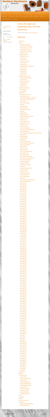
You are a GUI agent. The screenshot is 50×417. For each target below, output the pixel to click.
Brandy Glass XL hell (25, 121)
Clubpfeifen (22, 396)
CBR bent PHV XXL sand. (26, 49)
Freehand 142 (23, 355)
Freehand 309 (23, 86)
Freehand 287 (23, 233)
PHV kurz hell (23, 119)
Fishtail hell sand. (24, 106)
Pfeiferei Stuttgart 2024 (25, 381)
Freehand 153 (23, 343)
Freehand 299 (23, 226)
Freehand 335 (23, 84)
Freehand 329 (23, 204)
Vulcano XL (23, 166)
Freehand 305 (23, 224)
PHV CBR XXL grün (25, 152)
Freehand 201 (23, 313)
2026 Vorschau (24, 376)
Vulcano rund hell (24, 126)
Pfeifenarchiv (22, 92)
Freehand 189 (23, 72)
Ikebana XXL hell (24, 147)
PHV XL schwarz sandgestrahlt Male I (28, 179)
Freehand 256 (23, 258)
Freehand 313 (23, 218)
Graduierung (22, 371)
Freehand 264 (23, 249)
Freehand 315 (23, 216)
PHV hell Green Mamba (25, 127)
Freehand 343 (23, 191)
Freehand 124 (23, 363)
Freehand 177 (23, 321)
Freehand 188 (23, 74)
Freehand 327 (23, 208)
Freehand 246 (23, 268)
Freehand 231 (23, 288)
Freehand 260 (23, 253)
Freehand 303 (23, 67)
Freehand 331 (23, 203)
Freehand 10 (23, 368)
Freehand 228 (23, 291)
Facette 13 (23, 335)
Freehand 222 (23, 293)
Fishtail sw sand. (24, 59)
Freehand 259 (23, 254)
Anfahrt (21, 398)
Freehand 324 (23, 211)
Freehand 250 (23, 264)
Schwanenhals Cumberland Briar (27, 116)
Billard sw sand (24, 64)
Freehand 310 (23, 223)
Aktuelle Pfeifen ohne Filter (25, 76)
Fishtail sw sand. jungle (25, 61)
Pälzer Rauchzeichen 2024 (26, 383)
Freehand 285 (23, 236)
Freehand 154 (23, 341)
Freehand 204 (23, 311)
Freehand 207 (23, 310)
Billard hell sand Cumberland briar (27, 66)
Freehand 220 (23, 296)
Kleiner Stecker (24, 146)
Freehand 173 (23, 326)
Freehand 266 (23, 248)
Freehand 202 (23, 71)
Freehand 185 (23, 318)
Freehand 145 (23, 350)
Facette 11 (23, 336)
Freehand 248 (23, 266)
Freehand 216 (23, 301)
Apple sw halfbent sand (25, 81)
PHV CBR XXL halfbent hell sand (27, 99)
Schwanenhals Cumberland (26, 77)
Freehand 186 (23, 316)
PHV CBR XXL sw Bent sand (26, 156)
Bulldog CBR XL (24, 112)
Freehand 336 (23, 198)
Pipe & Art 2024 (24, 380)
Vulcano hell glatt (24, 137)
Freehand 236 (23, 279)
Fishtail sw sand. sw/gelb (25, 109)
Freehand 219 (23, 298)
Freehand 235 (23, 281)
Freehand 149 (23, 345)
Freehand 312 (23, 219)
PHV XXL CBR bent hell (25, 141)
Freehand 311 (23, 221)
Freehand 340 (23, 194)
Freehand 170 (23, 330)
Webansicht (43, 414)
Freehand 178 (23, 320)
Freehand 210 (23, 308)
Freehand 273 (23, 244)
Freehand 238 (23, 276)
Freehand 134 (23, 358)
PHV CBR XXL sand (25, 154)
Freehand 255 (23, 259)
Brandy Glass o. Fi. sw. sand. (26, 47)
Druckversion (7, 413)
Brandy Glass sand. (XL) (25, 173)
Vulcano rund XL (24, 171)
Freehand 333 (23, 199)
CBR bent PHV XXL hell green (26, 46)
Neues (21, 42)
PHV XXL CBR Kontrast (25, 144)
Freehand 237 (23, 278)
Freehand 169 (23, 331)
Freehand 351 (23, 183)
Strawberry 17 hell (24, 52)
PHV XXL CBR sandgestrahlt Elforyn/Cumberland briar (31, 132)
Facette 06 (23, 340)
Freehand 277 (23, 239)
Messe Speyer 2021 (25, 391)
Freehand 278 (23, 238)
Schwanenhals (24, 134)
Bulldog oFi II (23, 139)
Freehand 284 (23, 234)
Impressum (22, 401)
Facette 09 (23, 338)
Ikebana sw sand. (24, 124)
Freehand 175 (23, 323)
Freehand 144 (23, 351)
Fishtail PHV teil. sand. (25, 122)
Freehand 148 (23, 346)
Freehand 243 (23, 271)
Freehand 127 (23, 360)
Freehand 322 (23, 89)
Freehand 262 (23, 251)
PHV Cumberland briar (25, 176)
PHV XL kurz (23, 101)
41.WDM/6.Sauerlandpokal (26, 385)
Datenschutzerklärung (25, 405)
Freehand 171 (23, 328)
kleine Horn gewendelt (25, 102)
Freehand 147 (23, 348)
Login (45, 413)
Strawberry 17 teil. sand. (25, 44)
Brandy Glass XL (24, 149)
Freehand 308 (23, 69)
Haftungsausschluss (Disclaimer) (27, 403)
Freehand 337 (23, 196)
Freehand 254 (23, 261)
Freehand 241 (23, 273)
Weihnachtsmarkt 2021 (25, 393)
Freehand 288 (23, 231)
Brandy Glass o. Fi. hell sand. (26, 51)
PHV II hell (23, 178)
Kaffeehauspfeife (24, 136)
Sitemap (12, 413)
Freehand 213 (23, 305)
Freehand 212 (23, 306)
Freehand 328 (23, 206)
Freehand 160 (23, 333)
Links (21, 395)
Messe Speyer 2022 (25, 390)
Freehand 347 (23, 184)
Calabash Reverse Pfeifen (25, 87)
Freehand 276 (23, 241)
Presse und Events (23, 375)
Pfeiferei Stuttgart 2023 (25, 388)
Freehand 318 (23, 213)
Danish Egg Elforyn (24, 169)
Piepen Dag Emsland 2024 (26, 378)
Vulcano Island (24, 62)
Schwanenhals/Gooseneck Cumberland (28, 97)
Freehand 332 (23, 201)
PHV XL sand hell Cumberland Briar (28, 129)
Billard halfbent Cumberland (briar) (27, 142)
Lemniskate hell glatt (25, 174)
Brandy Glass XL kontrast (26, 164)
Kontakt (21, 373)
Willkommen (22, 41)
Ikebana (22, 111)
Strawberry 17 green (25, 96)
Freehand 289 (23, 229)
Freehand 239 (23, 274)
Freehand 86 (23, 366)
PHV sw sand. (23, 57)
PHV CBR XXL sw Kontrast (26, 159)
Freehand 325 (23, 209)
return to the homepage (33, 32)
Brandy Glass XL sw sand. (26, 94)
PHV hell (22, 104)
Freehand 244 (23, 269)
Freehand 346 (23, 186)
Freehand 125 (23, 361)
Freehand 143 (23, 353)
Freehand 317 (23, 91)
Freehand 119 (23, 365)
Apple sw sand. (24, 79)
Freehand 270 (23, 246)
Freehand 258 (23, 256)
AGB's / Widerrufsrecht (24, 400)
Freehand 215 (23, 303)
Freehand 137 (23, 356)
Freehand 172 (23, 325)
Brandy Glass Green (25, 131)
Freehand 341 (23, 193)
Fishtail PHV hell (24, 107)
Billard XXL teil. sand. (25, 56)
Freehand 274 (23, 243)
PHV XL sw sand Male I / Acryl (26, 151)
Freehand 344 (23, 189)
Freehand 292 (23, 228)
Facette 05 (23, 370)
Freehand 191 (23, 315)
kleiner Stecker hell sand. (26, 181)
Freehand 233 (23, 284)
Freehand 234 (23, 283)
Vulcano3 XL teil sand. (25, 161)
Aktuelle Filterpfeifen (23, 54)
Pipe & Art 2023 (24, 386)
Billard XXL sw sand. (25, 117)
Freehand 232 (23, 286)
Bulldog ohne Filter (24, 82)
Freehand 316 (23, 214)
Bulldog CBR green (24, 114)
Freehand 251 (23, 263)
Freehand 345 (23, 188)
